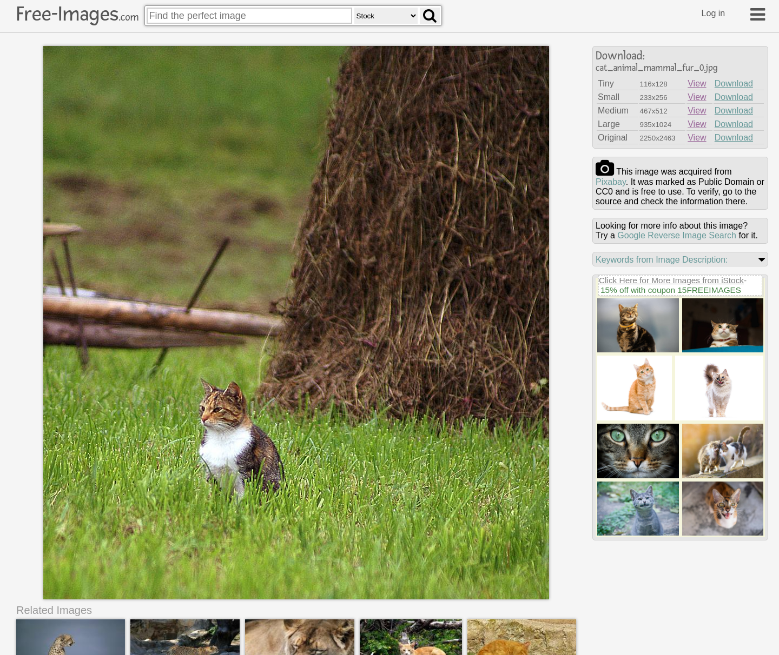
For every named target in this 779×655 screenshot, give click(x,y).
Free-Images (77, 14)
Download (734, 83)
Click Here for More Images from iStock (671, 280)
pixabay (611, 181)
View (697, 83)
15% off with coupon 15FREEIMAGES (670, 290)
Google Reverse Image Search (676, 235)
